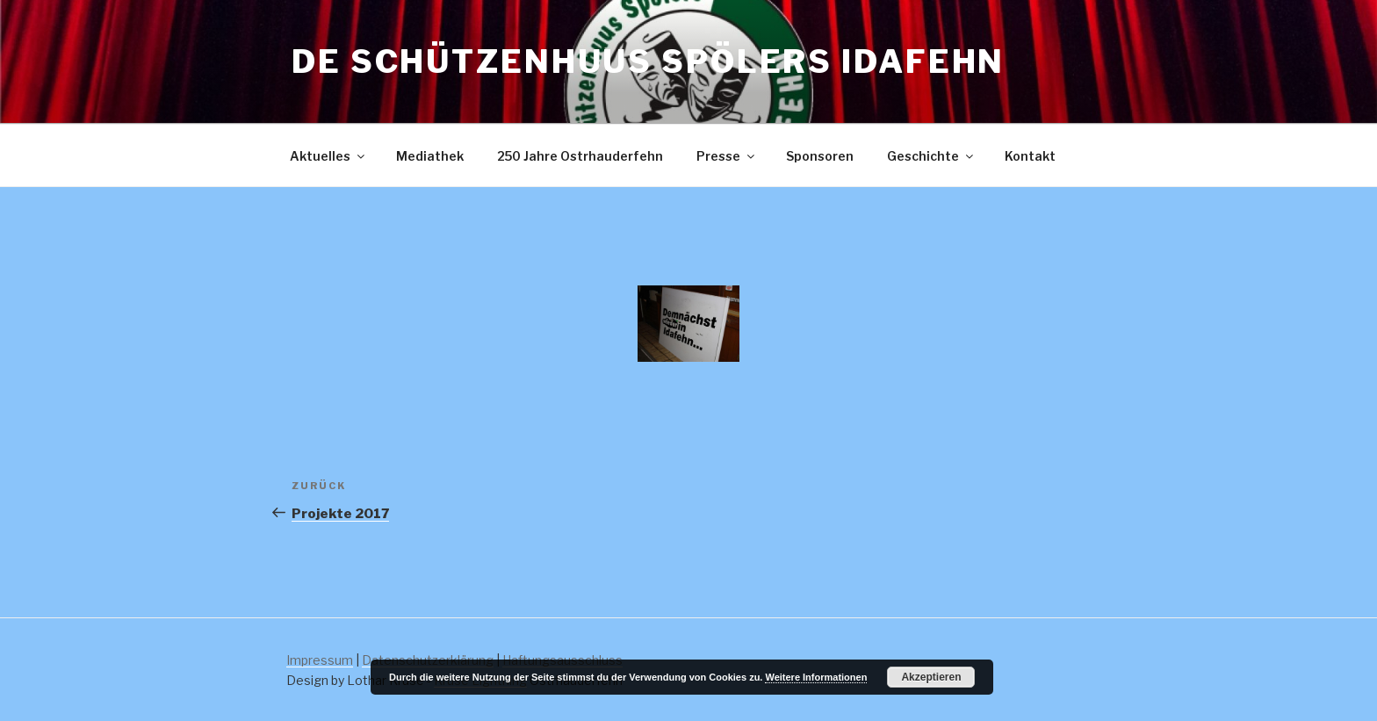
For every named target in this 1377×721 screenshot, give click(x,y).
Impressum (319, 660)
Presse (726, 155)
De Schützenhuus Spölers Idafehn (648, 61)
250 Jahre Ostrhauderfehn (580, 155)
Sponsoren (820, 155)
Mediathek (430, 155)
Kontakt (1030, 155)
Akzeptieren (931, 677)
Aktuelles (328, 155)
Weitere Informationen (816, 677)
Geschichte (931, 155)
